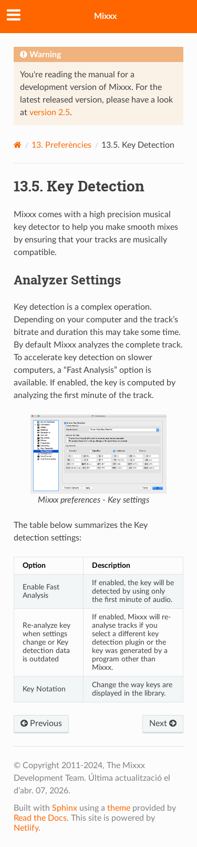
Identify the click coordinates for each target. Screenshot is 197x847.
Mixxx (105, 16)
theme (118, 808)
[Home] (18, 144)
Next (163, 723)
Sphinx (64, 808)
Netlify (26, 828)
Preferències (61, 145)
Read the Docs (40, 818)
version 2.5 (49, 112)
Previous (41, 723)
